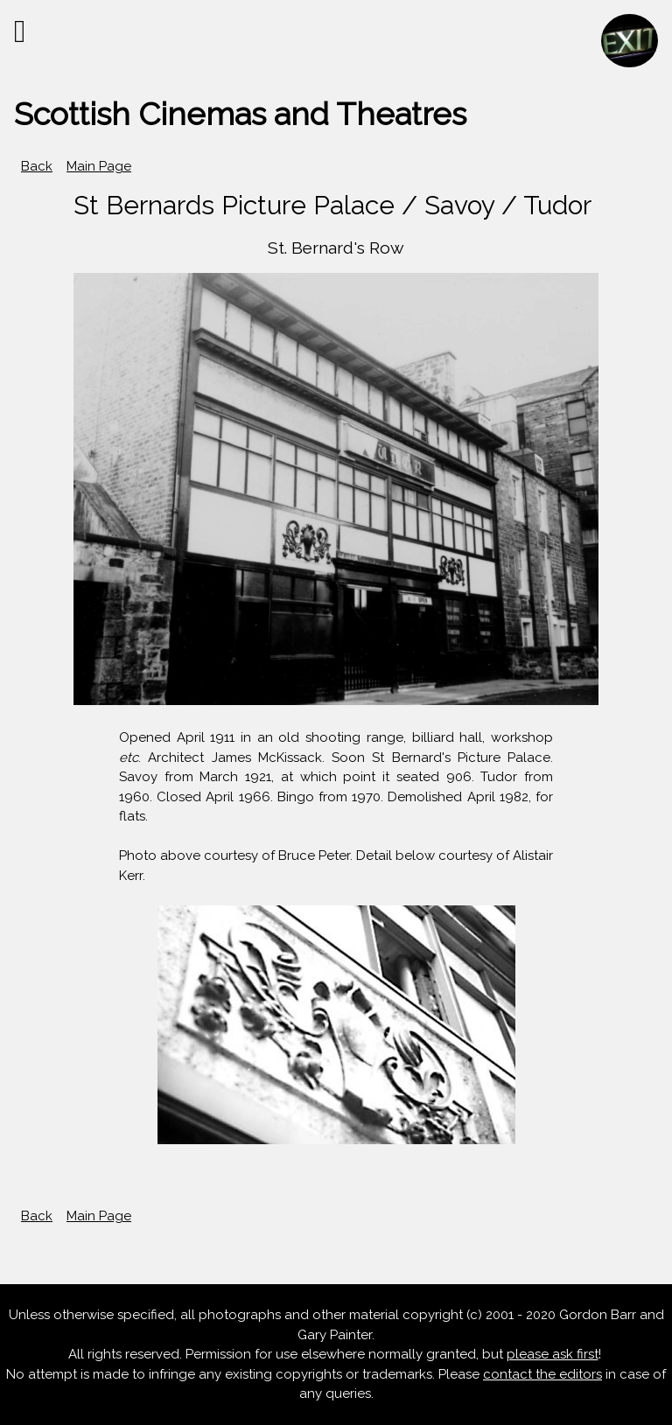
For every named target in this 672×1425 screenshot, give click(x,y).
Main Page (98, 166)
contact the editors (542, 1374)
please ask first (552, 1354)
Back (36, 166)
